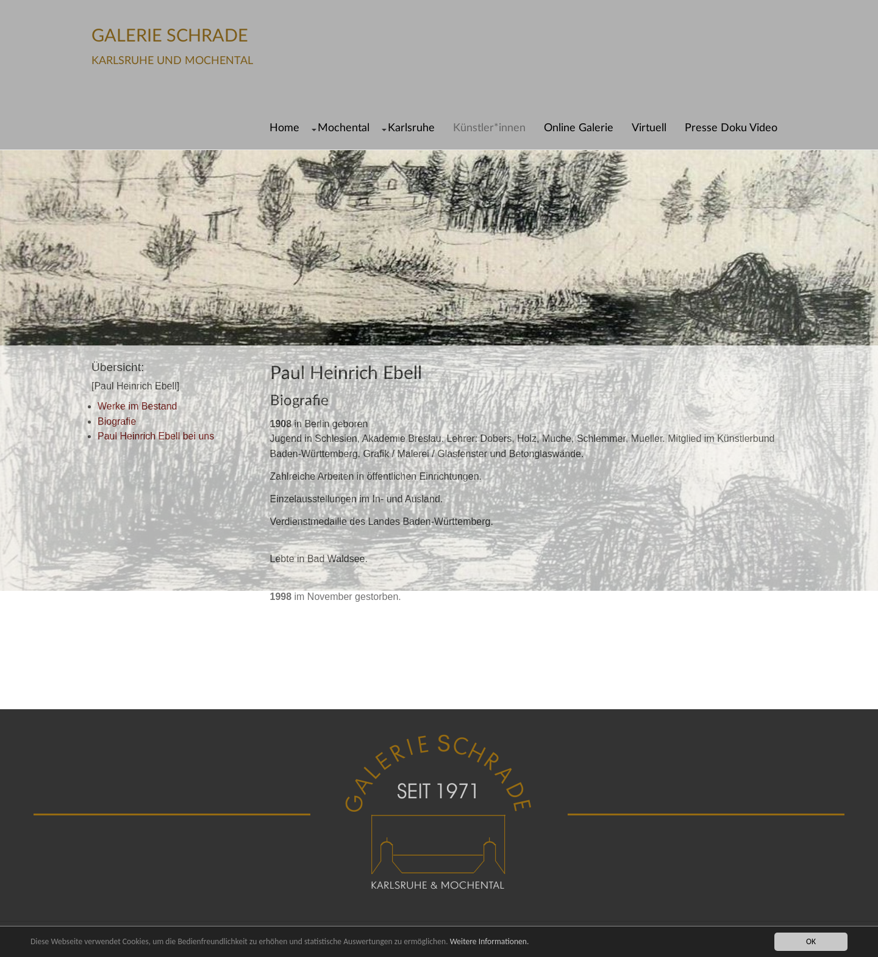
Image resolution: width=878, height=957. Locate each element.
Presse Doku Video (731, 128)
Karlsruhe (411, 128)
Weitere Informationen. (489, 941)
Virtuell (649, 128)
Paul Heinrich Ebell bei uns (156, 436)
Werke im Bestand (137, 406)
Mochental (343, 128)
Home (284, 128)
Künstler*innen (489, 128)
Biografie (117, 421)
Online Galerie (578, 128)
